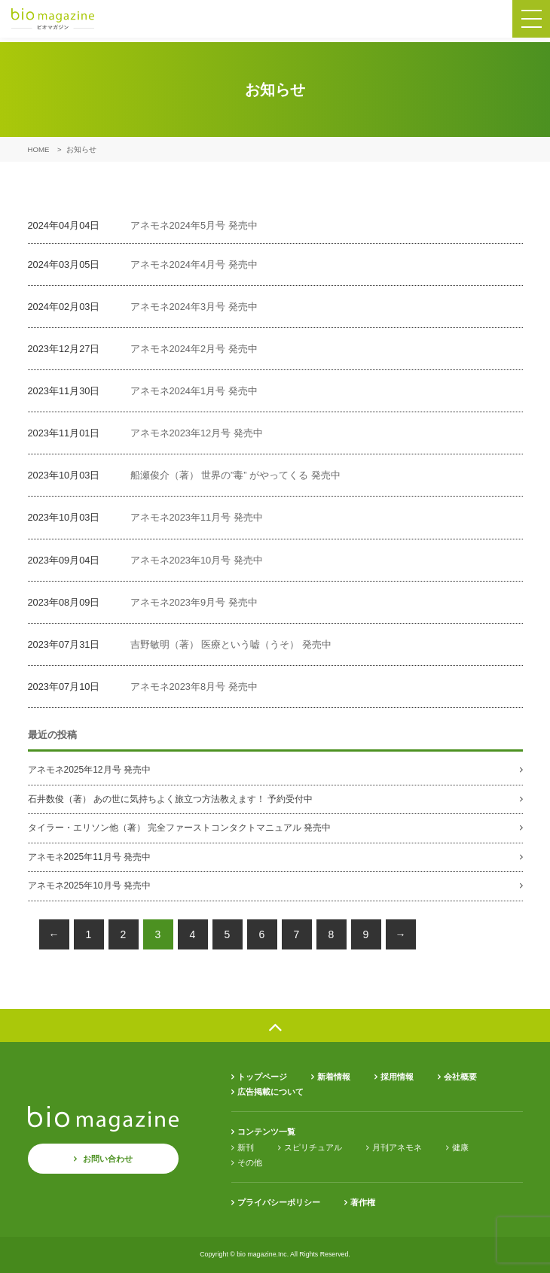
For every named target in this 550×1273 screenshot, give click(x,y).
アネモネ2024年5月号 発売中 (194, 225)
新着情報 (333, 1076)
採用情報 (397, 1076)
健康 (460, 1147)
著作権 (362, 1202)
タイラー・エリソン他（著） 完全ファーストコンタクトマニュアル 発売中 (180, 827)
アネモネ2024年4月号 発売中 (194, 264)
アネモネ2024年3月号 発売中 (194, 306)
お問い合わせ (108, 1158)
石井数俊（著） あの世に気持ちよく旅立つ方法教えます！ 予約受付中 (170, 799)
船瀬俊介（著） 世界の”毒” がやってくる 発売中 (235, 475)
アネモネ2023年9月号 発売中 (194, 602)
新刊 (245, 1147)
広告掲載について (270, 1091)
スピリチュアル (313, 1147)
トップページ (262, 1076)
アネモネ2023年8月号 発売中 (194, 686)
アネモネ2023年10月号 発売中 (196, 560)
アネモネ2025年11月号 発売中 (89, 857)
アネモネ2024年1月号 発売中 (194, 390)
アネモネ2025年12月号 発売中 (89, 769)
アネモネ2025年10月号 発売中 (89, 885)
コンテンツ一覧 (266, 1131)
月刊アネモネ (397, 1147)
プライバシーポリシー (278, 1202)
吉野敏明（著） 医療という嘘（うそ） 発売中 (231, 644)
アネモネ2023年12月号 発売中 (196, 433)
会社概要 (460, 1076)
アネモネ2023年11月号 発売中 (196, 517)
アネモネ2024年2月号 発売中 (194, 348)
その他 (249, 1162)
